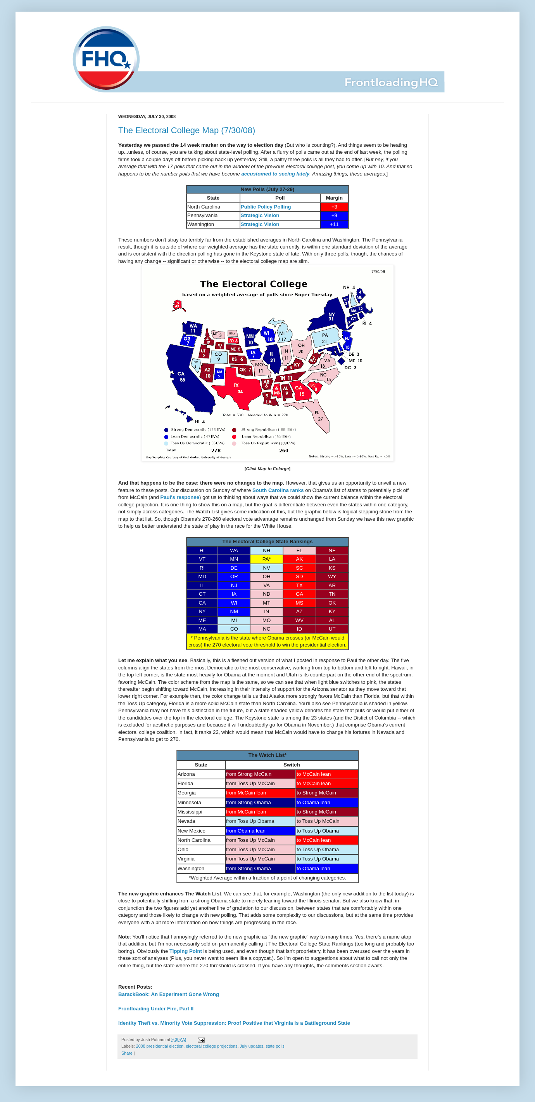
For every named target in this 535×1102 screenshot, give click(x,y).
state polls (275, 1046)
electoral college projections (211, 1046)
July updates (252, 1046)
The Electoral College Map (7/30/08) (186, 130)
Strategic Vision (260, 215)
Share (127, 1053)
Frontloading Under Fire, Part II (155, 1009)
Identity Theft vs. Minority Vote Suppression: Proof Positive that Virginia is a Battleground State (234, 1023)
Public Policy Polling (266, 207)
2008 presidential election (159, 1046)
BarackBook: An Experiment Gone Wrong (168, 994)
